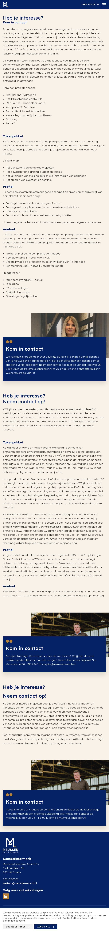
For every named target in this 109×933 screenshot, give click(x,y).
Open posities (90, 4)
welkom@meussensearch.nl (20, 883)
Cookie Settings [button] (16, 927)
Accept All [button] (43, 927)
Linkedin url (6, 896)
